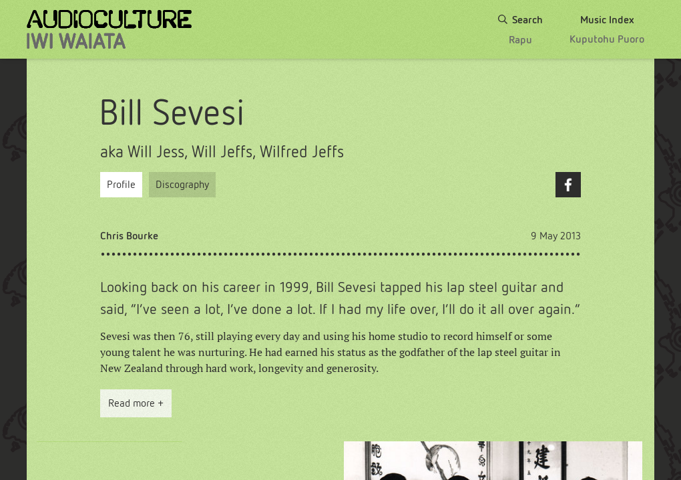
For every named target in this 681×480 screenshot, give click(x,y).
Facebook (568, 184)
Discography (182, 184)
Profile (121, 184)
